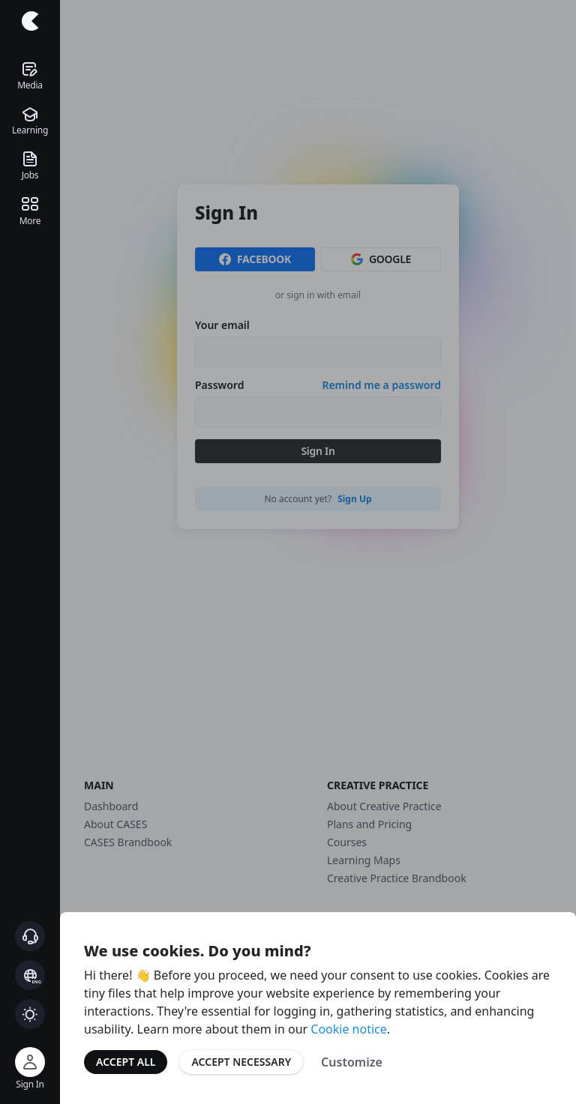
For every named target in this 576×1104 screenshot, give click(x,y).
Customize (351, 1062)
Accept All (125, 1062)
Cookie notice (348, 1029)
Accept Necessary (241, 1062)
